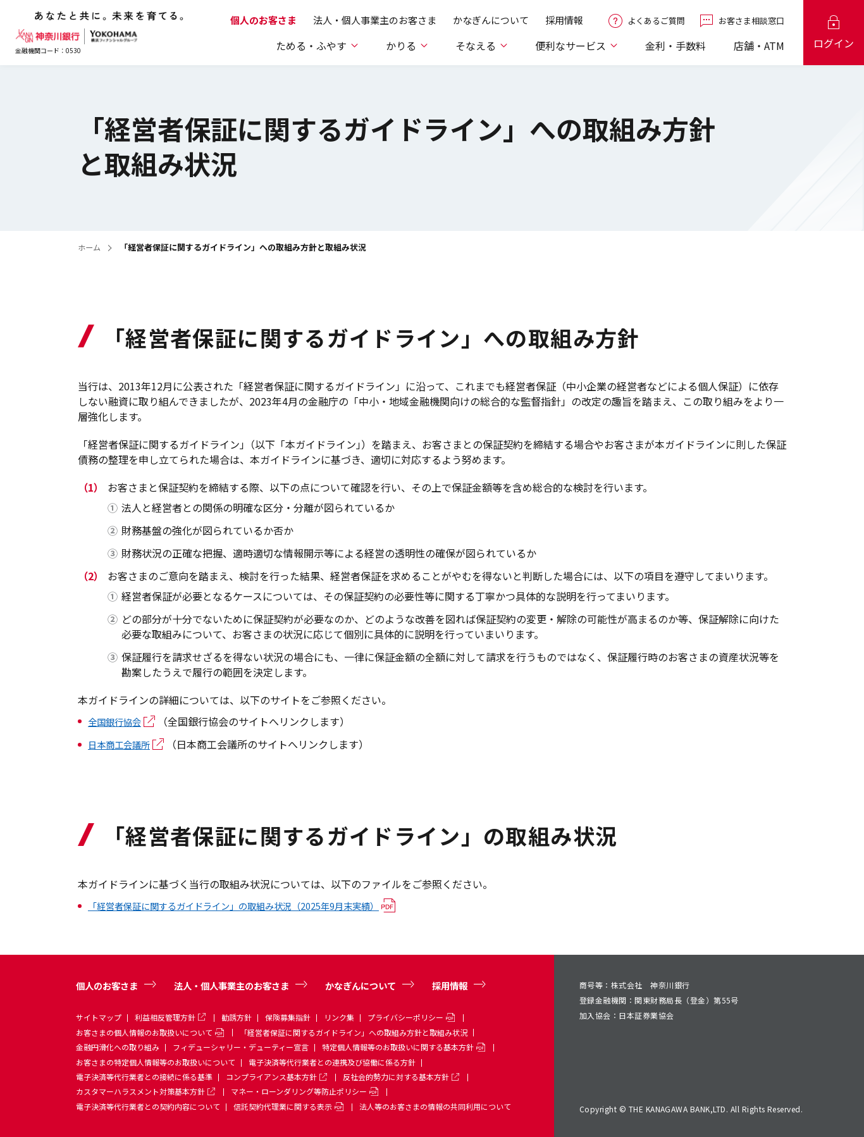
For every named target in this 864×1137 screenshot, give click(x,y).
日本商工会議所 (123, 744)
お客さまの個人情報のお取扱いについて (144, 1031)
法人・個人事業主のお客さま (374, 23)
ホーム (90, 247)
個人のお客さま (263, 23)
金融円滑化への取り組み (117, 1046)
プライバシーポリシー (405, 1016)
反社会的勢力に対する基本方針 (396, 1076)
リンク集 (339, 1016)
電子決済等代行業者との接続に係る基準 (144, 1076)
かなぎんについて (491, 23)
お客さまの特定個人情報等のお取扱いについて (155, 1061)
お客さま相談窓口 (751, 24)
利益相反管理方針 (165, 1016)
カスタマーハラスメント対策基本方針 (140, 1091)
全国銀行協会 (118, 721)
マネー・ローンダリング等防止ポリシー (299, 1091)
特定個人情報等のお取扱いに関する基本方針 (398, 1046)
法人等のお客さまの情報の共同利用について (435, 1105)
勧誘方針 (236, 1016)
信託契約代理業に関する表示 (282, 1105)
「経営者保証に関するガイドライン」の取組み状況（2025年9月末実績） (254, 905)
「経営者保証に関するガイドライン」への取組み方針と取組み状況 (353, 1031)
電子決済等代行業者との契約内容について (148, 1105)
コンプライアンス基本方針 (271, 1076)
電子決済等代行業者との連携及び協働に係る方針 (332, 1061)
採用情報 (564, 23)
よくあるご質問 (656, 24)
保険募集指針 (288, 1016)
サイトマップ (98, 1016)
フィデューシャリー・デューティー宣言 (241, 1046)
